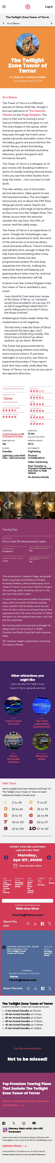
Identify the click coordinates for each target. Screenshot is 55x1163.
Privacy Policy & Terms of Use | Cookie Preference (23, 1155)
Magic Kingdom (31, 114)
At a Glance (13, 23)
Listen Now (15, 1146)
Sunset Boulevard (11, 433)
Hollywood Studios (36, 77)
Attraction (18, 77)
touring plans (14, 625)
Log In (49, 6)
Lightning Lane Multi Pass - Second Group (13, 456)
